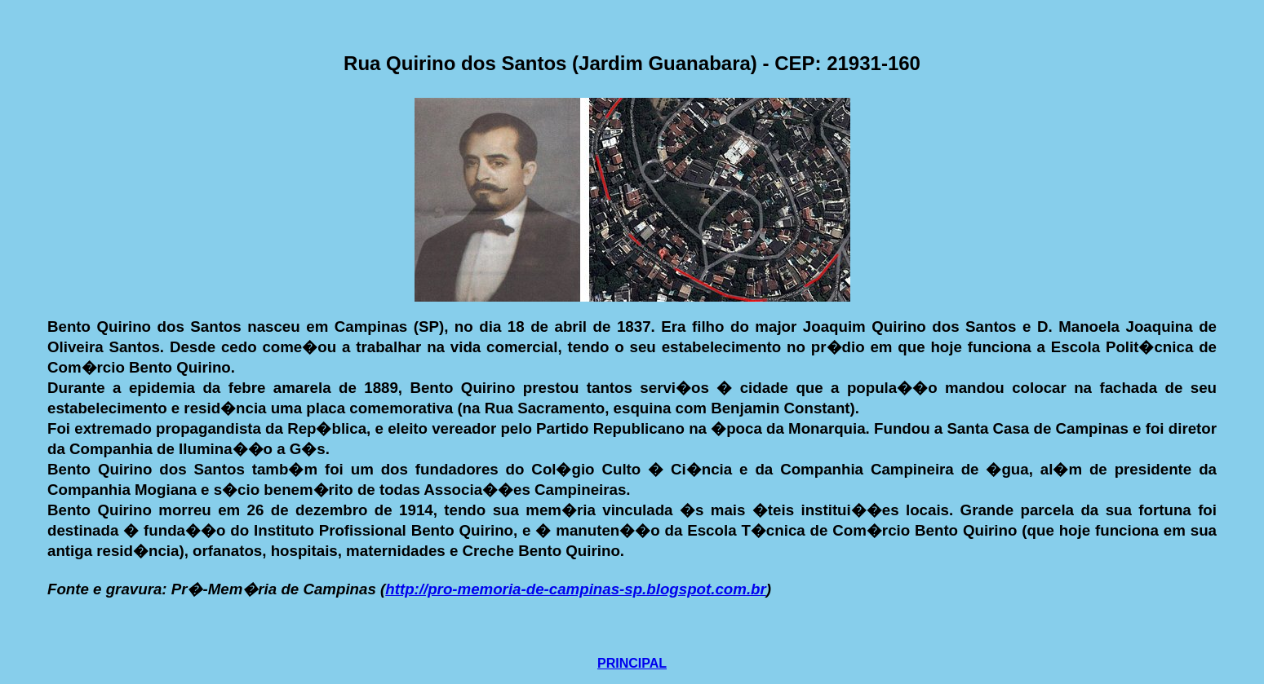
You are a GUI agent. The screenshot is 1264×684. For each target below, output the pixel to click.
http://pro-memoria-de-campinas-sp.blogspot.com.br (575, 589)
